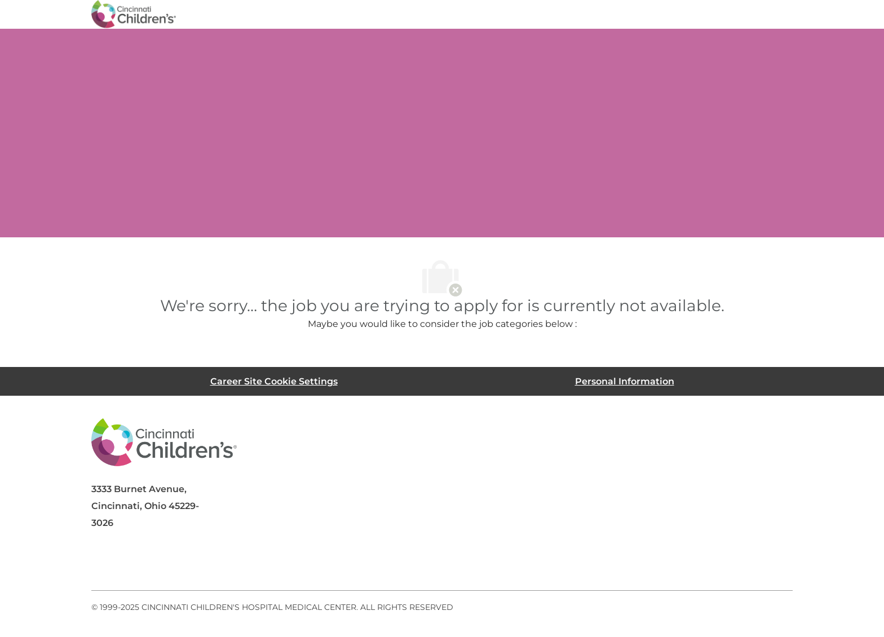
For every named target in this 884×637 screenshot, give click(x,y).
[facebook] (104, 563)
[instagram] (240, 563)
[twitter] (195, 563)
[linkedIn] (149, 563)
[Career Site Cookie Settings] (274, 381)
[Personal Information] (624, 381)
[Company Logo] (133, 13)
